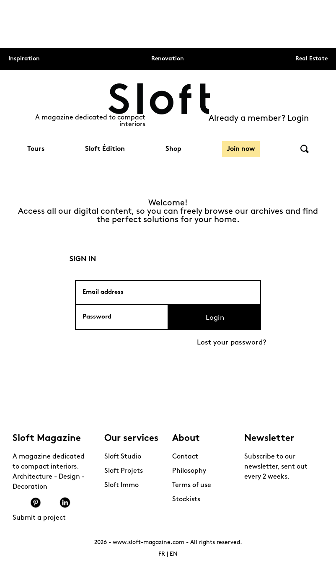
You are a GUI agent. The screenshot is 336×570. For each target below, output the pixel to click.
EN (174, 554)
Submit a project (39, 518)
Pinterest (35, 502)
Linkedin (65, 502)
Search (304, 149)
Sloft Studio (122, 456)
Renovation (167, 59)
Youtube (50, 502)
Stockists (186, 499)
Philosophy (189, 471)
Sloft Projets (123, 471)
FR (161, 554)
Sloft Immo (121, 485)
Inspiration (24, 59)
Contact (185, 456)
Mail (79, 502)
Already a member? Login (259, 118)
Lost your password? (231, 342)
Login (215, 317)
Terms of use (191, 485)
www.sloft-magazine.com (148, 542)
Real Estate (311, 59)
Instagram (21, 502)
